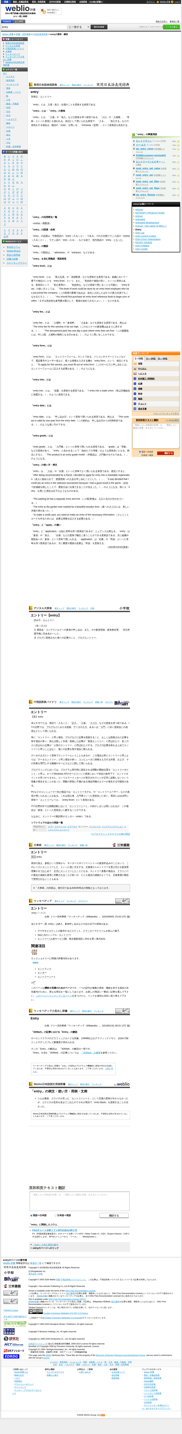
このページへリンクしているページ (54, 996)
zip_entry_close (144, 148)
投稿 (69, 727)
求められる (68, 1042)
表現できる (64, 394)
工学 (8, 100)
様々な (68, 360)
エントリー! (65, 935)
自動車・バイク (13, 92)
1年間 (111, 420)
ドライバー (123, 871)
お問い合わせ (85, 1372)
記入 (74, 723)
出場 (63, 104)
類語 (45, 252)
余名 (47, 633)
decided (119, 479)
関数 (94, 769)
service (58, 364)
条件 (108, 773)
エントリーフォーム (65, 356)
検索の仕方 (19, 1375)
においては (52, 769)
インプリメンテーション (112, 827)
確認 (140, 399)
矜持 (140, 394)
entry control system (145, 236)
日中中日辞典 (55, 2)
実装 (72, 781)
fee (40, 322)
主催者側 (117, 875)
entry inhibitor (142, 245)
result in (106, 483)
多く (124, 741)
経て (88, 240)
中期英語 (56, 236)
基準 (49, 875)
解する (68, 810)
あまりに (110, 326)
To (39, 364)
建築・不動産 (12, 104)
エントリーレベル (49, 799)
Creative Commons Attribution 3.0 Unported (63, 1318)
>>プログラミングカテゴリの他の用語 (110, 834)
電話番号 (40, 360)
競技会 (34, 539)
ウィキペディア (43, 901)
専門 (42, 763)
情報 (74, 360)
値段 (96, 280)
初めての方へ (161, 21)
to (114, 296)
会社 (89, 292)
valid (39, 420)
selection (61, 483)
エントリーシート (79, 806)
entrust (138, 216)
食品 (8, 135)
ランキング (88, 85)
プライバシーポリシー (24, 1384)
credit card (50, 514)
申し (115, 364)
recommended (52, 475)
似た (63, 531)
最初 (46, 1098)
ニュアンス (100, 531)
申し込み (59, 416)
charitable (112, 475)
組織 (114, 277)
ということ (75, 755)
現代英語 (96, 240)
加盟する (37, 394)
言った (66, 1098)
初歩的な (76, 284)
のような (44, 424)
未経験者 (75, 277)
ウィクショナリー (40, 958)
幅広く (79, 535)
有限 (140, 363)
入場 (50, 104)
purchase (77, 296)
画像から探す (52, 1375)
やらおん (142, 368)
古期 (105, 236)
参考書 (58, 300)
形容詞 (39, 284)
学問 (8, 107)
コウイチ (55, 1098)
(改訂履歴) (70, 1293)
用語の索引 (76, 85)
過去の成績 (39, 875)
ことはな (49, 749)
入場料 (57, 322)
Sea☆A (42, 935)
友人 (37, 479)
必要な (59, 518)
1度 (44, 334)
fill (75, 364)
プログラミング (39, 769)
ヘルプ (177, 2)
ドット (34, 1042)
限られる (87, 749)
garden (54, 506)
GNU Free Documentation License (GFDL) (67, 1299)
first (70, 296)
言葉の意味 (104, 1098)
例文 (119, 360)
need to (65, 514)
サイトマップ (20, 1387)
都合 (126, 875)
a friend (68, 475)
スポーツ (10, 127)
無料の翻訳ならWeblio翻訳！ (53, 11)
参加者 (110, 629)
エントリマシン (144, 141)
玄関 (95, 125)
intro (65, 240)
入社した (98, 292)
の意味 (76, 117)
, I (73, 475)
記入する (58, 368)
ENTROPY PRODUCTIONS (149, 213)
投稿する (90, 737)
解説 (75, 1032)
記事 (66, 637)
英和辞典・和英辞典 (152, 1378)
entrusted (140, 219)
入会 (50, 471)
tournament (73, 483)
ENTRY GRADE (143, 242)
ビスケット (75, 931)
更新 (125, 547)
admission (59, 252)
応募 (101, 539)
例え (122, 322)
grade (112, 446)
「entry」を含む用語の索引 (45, 1244)
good (99, 483)
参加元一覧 (174, 21)
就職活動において (58, 806)
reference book (105, 296)
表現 (86, 104)
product (56, 454)
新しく (59, 741)
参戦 (47, 863)
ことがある (52, 795)
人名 (8, 139)
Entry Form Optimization (147, 239)
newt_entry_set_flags (147, 188)
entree (126, 236)
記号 (6, 236)
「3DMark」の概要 (90, 1052)
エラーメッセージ (74, 777)
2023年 (112, 547)
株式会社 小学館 (36, 1274)
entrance (76, 252)
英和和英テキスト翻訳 (47, 1187)
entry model (141, 249)
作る (42, 518)
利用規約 (18, 1381)
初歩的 (88, 280)
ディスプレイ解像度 (50, 1042)
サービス (106, 364)
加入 (56, 104)
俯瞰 (140, 388)
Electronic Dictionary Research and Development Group (120, 1355)
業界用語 (10, 80)
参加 (35, 535)
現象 (33, 781)
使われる (58, 121)
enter (63, 125)
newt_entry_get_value (148, 168)
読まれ (39, 745)
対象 (76, 1038)
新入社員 (59, 277)
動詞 (54, 125)
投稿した (74, 741)
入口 (104, 117)
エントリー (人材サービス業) (52, 938)
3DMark (37, 1032)
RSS (103, 1415)
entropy (139, 209)
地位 (40, 280)
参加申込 (103, 863)
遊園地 (125, 330)
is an (62, 454)
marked (67, 506)
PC (32, 792)
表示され (90, 777)
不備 (78, 781)
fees (103, 330)
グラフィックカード (62, 1038)
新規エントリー (96, 741)
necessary (97, 514)
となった (118, 240)
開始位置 (103, 769)
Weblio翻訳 (148, 1381)
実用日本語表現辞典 (45, 84)
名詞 (67, 121)
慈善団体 (60, 479)
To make (37, 514)
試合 (126, 483)
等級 (123, 446)
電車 (8, 88)
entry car (139, 232)
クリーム (101, 931)
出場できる (75, 487)
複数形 (46, 223)
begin (119, 296)
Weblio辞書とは (21, 1372)
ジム (40, 1098)
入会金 (84, 322)
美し (125, 506)
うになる (90, 368)
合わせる (68, 450)
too (71, 326)
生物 (8, 131)
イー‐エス (141, 145)
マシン (98, 777)
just (34, 292)
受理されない (40, 879)
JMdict (48, 1355)
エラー (102, 781)
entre (68, 236)
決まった (92, 487)
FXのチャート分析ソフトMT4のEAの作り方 (54, 1230)
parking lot (43, 498)
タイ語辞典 (149, 1396)
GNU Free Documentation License (80, 1291)
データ (76, 727)
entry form (38, 356)
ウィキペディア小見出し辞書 (50, 1011)
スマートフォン (113, 356)
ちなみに (35, 816)
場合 (44, 125)
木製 (33, 510)
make (73, 514)
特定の (102, 773)
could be (82, 288)
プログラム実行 (68, 769)
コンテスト (51, 629)
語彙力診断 (12, 259)
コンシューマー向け (51, 792)
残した (45, 487)
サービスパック (77, 773)
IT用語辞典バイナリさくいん (73, 1279)
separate (60, 498)
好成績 (36, 487)
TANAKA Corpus (11, 1310)
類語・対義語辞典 (21, 2)
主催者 (89, 867)
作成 (65, 741)
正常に (107, 777)
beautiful (80, 506)
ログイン (151, 1)
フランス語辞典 (151, 1390)
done (89, 288)
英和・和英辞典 (39, 2)
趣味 (8, 123)
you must (68, 364)
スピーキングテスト (17, 263)
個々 (59, 637)
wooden (90, 506)
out (78, 364)
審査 (65, 543)
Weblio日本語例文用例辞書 (49, 1084)
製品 (92, 454)
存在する (122, 125)
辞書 (6, 2)
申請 (112, 539)
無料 (59, 334)
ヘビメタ (142, 373)
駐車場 (90, 498)
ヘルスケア (11, 119)
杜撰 (140, 383)
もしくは (106, 737)
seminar (59, 326)
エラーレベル (60, 827)
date (41, 416)
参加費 (100, 326)
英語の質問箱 (13, 255)
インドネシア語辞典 (152, 1393)
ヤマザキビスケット (48, 931)
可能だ (114, 284)
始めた (85, 450)
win (39, 483)
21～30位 (162, 358)
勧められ (46, 479)
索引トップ (65, 85)
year (85, 330)
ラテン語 (53, 240)
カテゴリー (83, 901)
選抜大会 (62, 487)
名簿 (116, 629)
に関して (76, 763)
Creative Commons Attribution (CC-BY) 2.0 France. (65, 1313)
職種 (54, 763)
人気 (56, 745)
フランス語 (113, 236)
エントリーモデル (82, 792)
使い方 (42, 288)
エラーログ (72, 827)
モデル (111, 454)
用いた (43, 491)
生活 (8, 115)
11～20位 (151, 358)
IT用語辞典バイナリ (45, 702)
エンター (69, 816)
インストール (95, 827)
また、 (79, 280)
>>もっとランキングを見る (166, 413)
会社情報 (115, 1375)
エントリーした (50, 867)
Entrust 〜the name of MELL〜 (151, 226)
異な (111, 531)
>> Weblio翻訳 (172, 420)
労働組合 (125, 390)
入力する (83, 360)
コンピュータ (85, 759)
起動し (114, 777)
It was (111, 479)
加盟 (56, 390)
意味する (79, 104)
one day (76, 330)
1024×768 (123, 1038)
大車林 (37, 845)
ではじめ (44, 871)
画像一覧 (99, 702)
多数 (103, 871)
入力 (84, 727)
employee (116, 288)
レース (36, 867)
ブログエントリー (87, 637)
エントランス (44, 968)
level (41, 277)
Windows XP (60, 773)
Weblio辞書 (42, 1296)
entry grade (39, 446)
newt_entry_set (144, 175)
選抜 (72, 543)
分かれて (116, 498)
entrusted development (147, 222)
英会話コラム (13, 247)
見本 (55, 1102)
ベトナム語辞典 (151, 1399)
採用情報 (115, 1378)
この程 (63, 292)
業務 (73, 292)
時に (78, 769)
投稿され (50, 637)
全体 (110, 745)
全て (5, 73)
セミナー (90, 326)
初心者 (57, 284)
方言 (8, 142)
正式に (57, 871)
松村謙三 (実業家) (146, 378)
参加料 (70, 322)
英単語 (112, 125)
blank (103, 1102)
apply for (45, 364)
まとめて (119, 745)
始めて (86, 300)
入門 (59, 446)
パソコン (98, 356)
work (74, 288)
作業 (113, 759)
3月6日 (119, 547)
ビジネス (10, 76)
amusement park (58, 330)
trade (104, 390)
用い (72, 125)
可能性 (120, 781)
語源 (45, 236)
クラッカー (88, 931)
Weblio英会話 (14, 251)
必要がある (68, 368)
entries (36, 223)
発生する (42, 781)
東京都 (72, 938)
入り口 (112, 506)
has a (52, 498)
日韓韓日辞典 (70, 2)
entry (34, 913)
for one (46, 420)
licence (46, 1358)
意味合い (113, 450)
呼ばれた (112, 741)
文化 (8, 111)
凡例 (92, 608)
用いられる (82, 121)
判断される (59, 875)
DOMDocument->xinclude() (151, 155)
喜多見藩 (142, 409)
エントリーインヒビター (148, 161)
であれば (80, 292)
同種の (95, 781)
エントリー (46, 96)
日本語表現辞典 (40, 34)
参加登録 (100, 629)
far (68, 326)
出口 (108, 498)
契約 (85, 420)
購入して (69, 300)
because (83, 483)
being (42, 475)
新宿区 (79, 938)
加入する (115, 121)
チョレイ (142, 404)
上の (93, 1038)
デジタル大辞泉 (43, 608)
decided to (79, 475)
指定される (86, 769)
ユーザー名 (52, 360)
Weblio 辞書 (165, 2)
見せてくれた (67, 1102)
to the (47, 506)
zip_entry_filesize (145, 194)
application (51, 531)
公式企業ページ (118, 1372)
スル (43, 625)
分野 (37, 727)
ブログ (40, 637)
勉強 (78, 300)
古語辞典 (83, 2)
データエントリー (47, 759)
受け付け (115, 867)
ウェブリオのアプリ (55, 1372)
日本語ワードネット (37, 1344)
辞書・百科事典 (23, 34)
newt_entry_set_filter (147, 181)
